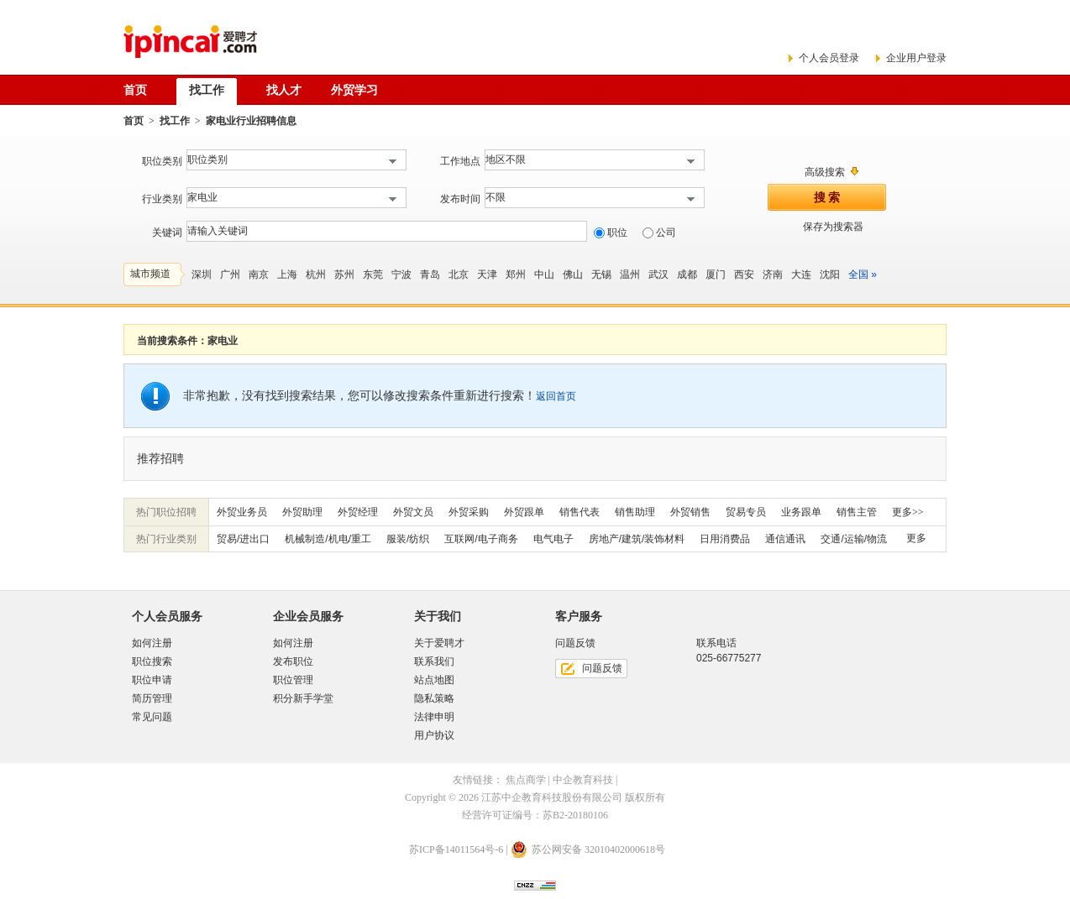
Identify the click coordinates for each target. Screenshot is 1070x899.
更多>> (908, 512)
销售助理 (635, 512)
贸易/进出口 (243, 539)
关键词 (167, 232)
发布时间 (460, 199)
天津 (487, 274)
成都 (687, 274)
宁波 (401, 274)
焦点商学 (526, 780)
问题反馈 (602, 668)
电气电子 (553, 539)
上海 (287, 274)
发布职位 (293, 661)
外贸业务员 (242, 512)
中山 (544, 274)
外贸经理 (358, 512)
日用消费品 (725, 539)
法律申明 (434, 717)
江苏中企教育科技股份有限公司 (551, 797)
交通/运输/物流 (854, 539)
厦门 (715, 274)
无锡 (601, 274)
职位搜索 (152, 661)
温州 (630, 274)
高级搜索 (825, 172)
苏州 (344, 274)
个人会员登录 (829, 58)
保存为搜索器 (833, 227)
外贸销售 (690, 512)
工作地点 (460, 161)
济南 (773, 274)
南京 (259, 274)
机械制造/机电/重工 (328, 539)
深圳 (201, 274)
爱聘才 (190, 41)
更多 (916, 538)
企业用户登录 (916, 58)
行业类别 (162, 199)
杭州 (316, 274)
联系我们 (434, 661)
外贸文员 (413, 512)
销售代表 (579, 512)
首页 (133, 121)
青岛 (430, 274)
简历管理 (152, 698)
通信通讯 (785, 539)
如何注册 (152, 643)
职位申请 (152, 680)
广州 (230, 274)
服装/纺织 (407, 539)
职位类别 (162, 161)
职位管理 (293, 680)
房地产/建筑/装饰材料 (637, 539)
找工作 (175, 121)
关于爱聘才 (439, 643)
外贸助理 (302, 512)
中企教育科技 (583, 780)
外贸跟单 (524, 512)
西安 (744, 274)
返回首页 (556, 396)
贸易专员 (746, 512)
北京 (458, 274)
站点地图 (434, 680)
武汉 (658, 274)
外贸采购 (468, 512)
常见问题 (152, 717)
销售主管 (857, 512)
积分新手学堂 (303, 698)
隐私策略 (434, 698)
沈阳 (830, 274)
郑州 (516, 274)
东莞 (373, 274)
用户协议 (434, 735)
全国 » (862, 274)
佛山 (573, 274)
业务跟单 (801, 512)
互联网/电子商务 (480, 539)
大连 (801, 274)
